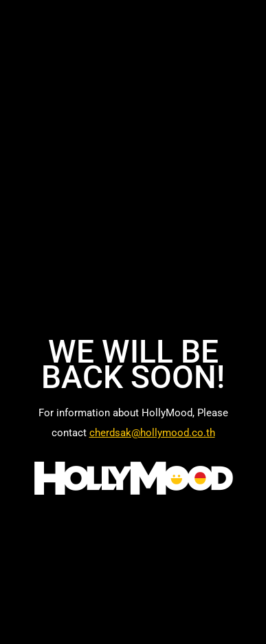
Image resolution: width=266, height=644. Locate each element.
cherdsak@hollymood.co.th (152, 433)
